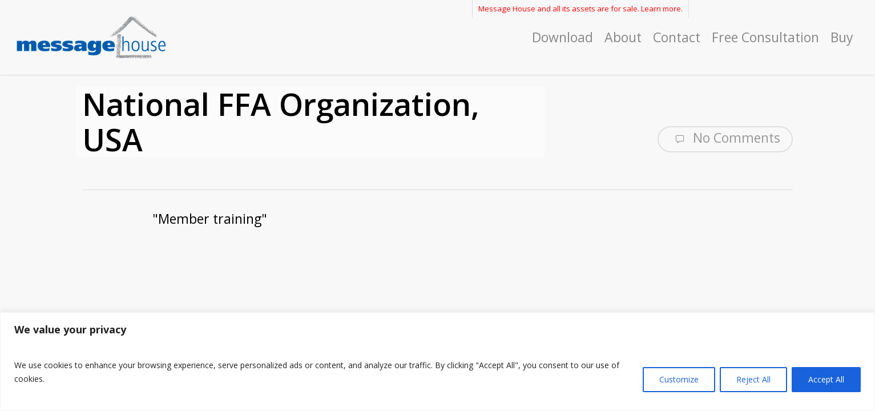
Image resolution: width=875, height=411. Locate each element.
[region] (437, 361)
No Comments (725, 138)
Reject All (753, 379)
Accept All (826, 379)
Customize (679, 379)
